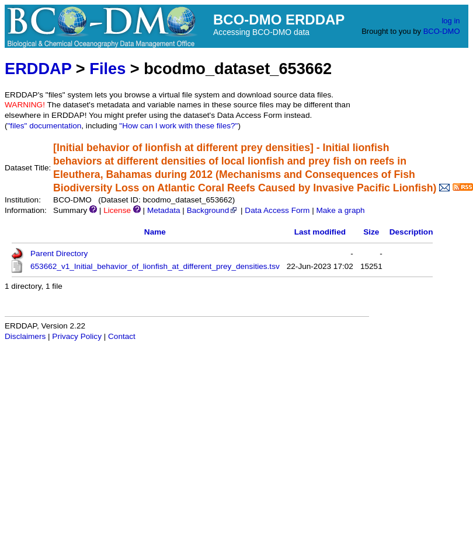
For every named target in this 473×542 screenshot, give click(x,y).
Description (411, 232)
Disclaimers (25, 336)
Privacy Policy (77, 336)
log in (450, 20)
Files (107, 69)
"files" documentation (45, 125)
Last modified (320, 232)
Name (155, 232)
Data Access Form (277, 210)
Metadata (163, 210)
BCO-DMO (441, 31)
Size (371, 232)
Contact (121, 336)
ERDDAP (38, 69)
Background (213, 210)
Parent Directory (59, 253)
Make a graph (340, 210)
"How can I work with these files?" (178, 125)
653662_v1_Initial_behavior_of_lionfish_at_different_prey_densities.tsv (155, 266)
